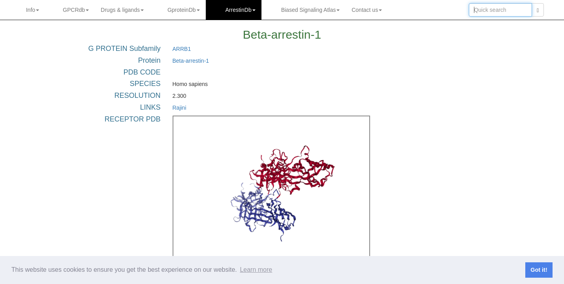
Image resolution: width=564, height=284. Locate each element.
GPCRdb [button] (76, 10)
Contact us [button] (367, 10)
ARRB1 (182, 49)
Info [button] (32, 10)
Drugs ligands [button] (122, 10)
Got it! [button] (538, 270)
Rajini (179, 108)
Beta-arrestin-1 (191, 61)
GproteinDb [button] (183, 10)
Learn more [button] (256, 269)
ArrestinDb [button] (241, 10)
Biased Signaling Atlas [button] (310, 10)
